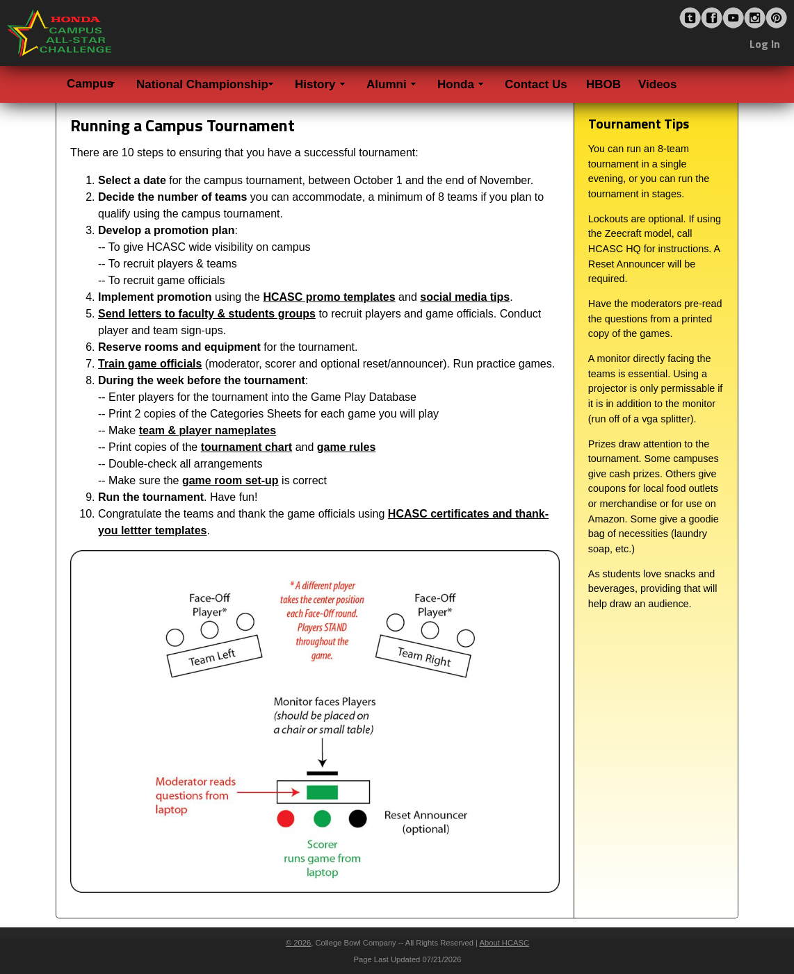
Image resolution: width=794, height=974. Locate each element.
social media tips (465, 297)
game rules (346, 447)
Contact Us (536, 84)
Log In (765, 43)
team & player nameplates (207, 430)
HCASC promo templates (329, 297)
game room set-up (230, 480)
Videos (657, 84)
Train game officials (150, 364)
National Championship (202, 84)
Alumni (386, 84)
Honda (455, 84)
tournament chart (247, 447)
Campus (90, 83)
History (315, 84)
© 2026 (298, 943)
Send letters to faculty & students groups (207, 314)
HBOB (603, 84)
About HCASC (505, 943)
